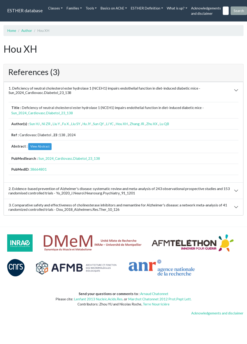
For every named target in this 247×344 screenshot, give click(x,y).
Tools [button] (90, 8)
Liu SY (75, 124)
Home (11, 30)
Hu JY (86, 124)
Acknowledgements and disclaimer (206, 10)
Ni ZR (46, 124)
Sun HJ (34, 124)
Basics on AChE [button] (112, 8)
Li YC (110, 124)
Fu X (65, 124)
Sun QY (98, 124)
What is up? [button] (176, 8)
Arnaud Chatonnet (154, 294)
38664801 (38, 169)
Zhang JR (137, 124)
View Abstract (39, 146)
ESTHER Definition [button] (145, 8)
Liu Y (56, 124)
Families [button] (72, 8)
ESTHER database (25, 10)
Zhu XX (151, 124)
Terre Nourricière (156, 304)
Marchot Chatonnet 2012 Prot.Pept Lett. (159, 299)
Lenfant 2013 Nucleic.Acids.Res (98, 299)
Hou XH (122, 124)
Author (26, 30)
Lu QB (164, 124)
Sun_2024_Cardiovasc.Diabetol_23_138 (42, 113)
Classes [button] (54, 8)
